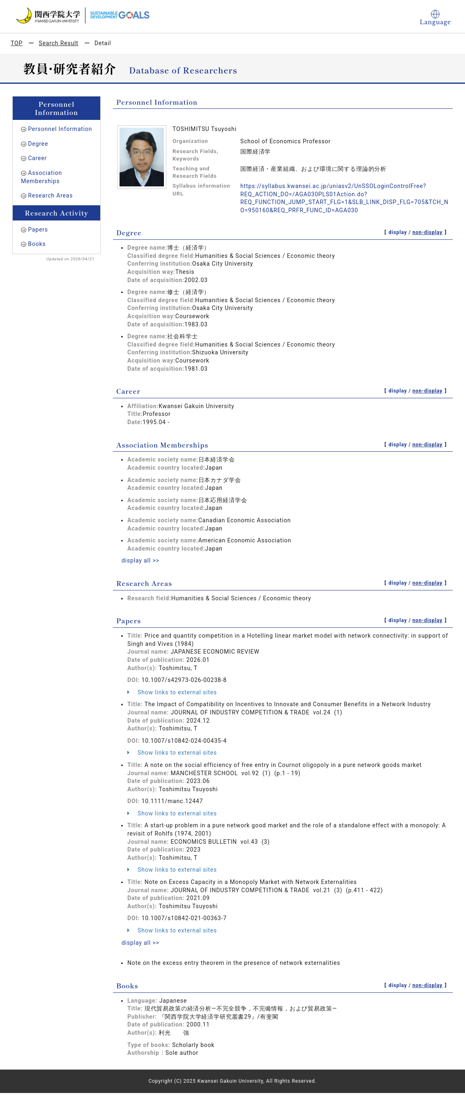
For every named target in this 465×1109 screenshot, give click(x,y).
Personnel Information (60, 129)
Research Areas (50, 195)
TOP (17, 43)
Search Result (58, 43)
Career (37, 158)
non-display (427, 232)
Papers (38, 229)
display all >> (140, 560)
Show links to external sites (172, 692)
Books (37, 244)
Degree (38, 143)
